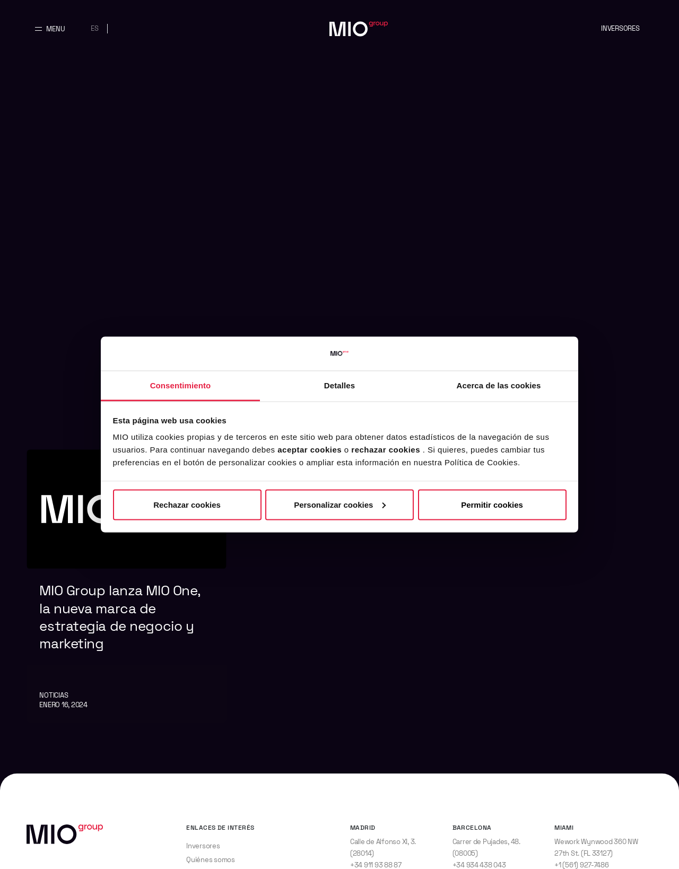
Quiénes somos (210, 859)
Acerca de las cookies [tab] (499, 385)
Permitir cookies (492, 504)
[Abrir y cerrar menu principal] (50, 29)
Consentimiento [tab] (180, 385)
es (95, 28)
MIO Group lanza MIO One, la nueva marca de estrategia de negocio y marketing (120, 617)
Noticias (53, 695)
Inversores (620, 28)
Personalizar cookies (340, 504)
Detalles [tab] (339, 385)
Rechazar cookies (187, 504)
